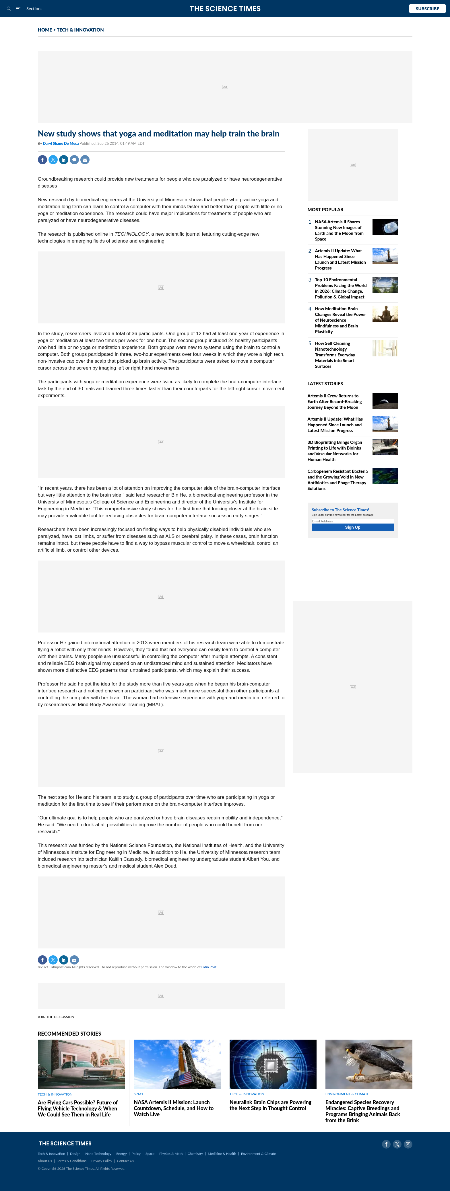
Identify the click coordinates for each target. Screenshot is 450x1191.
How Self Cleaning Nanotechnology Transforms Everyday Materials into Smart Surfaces (335, 355)
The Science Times (225, 8)
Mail (85, 159)
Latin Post (208, 967)
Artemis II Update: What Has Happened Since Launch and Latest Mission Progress (335, 424)
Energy (121, 1153)
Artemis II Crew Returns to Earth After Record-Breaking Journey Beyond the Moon (335, 401)
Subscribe (427, 8)
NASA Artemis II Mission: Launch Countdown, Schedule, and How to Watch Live (174, 1108)
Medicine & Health (222, 1153)
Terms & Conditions (71, 1161)
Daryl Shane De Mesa (61, 143)
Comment (74, 159)
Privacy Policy (101, 1161)
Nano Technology (98, 1153)
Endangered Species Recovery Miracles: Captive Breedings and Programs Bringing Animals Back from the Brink (362, 1111)
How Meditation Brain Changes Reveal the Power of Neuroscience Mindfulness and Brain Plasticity (340, 320)
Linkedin (63, 159)
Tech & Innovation (51, 1153)
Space (150, 1153)
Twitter (53, 159)
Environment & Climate (258, 1153)
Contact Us (125, 1161)
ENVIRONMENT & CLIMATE (347, 1094)
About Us (45, 1161)
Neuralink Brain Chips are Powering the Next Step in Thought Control (270, 1105)
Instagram (408, 1144)
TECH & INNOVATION (80, 29)
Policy (136, 1153)
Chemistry (195, 1153)
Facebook (42, 159)
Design (75, 1153)
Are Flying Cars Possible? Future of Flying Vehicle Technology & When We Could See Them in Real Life (78, 1108)
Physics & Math (171, 1153)
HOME (45, 29)
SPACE (139, 1094)
